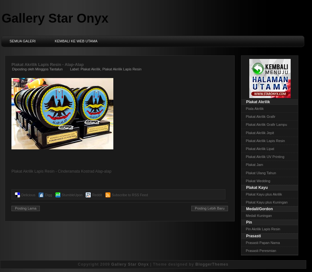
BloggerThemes (212, 264)
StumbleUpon (72, 195)
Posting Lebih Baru (209, 208)
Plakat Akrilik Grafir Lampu (266, 124)
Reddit (97, 195)
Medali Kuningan (259, 216)
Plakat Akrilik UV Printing (265, 157)
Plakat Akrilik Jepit (260, 133)
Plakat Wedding (258, 181)
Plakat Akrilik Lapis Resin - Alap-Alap (47, 64)
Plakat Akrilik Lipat (260, 149)
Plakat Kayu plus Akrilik (264, 194)
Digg (48, 195)
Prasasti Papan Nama (263, 243)
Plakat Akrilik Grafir (260, 116)
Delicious (28, 195)
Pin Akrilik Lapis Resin (263, 229)
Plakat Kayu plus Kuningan (266, 202)
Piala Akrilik (255, 109)
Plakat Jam (254, 165)
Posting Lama (25, 208)
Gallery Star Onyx (55, 18)
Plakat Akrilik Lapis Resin (121, 69)
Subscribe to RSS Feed (130, 195)
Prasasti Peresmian (261, 251)
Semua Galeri (23, 41)
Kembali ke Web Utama (76, 41)
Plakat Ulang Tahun (261, 173)
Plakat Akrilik (90, 69)
